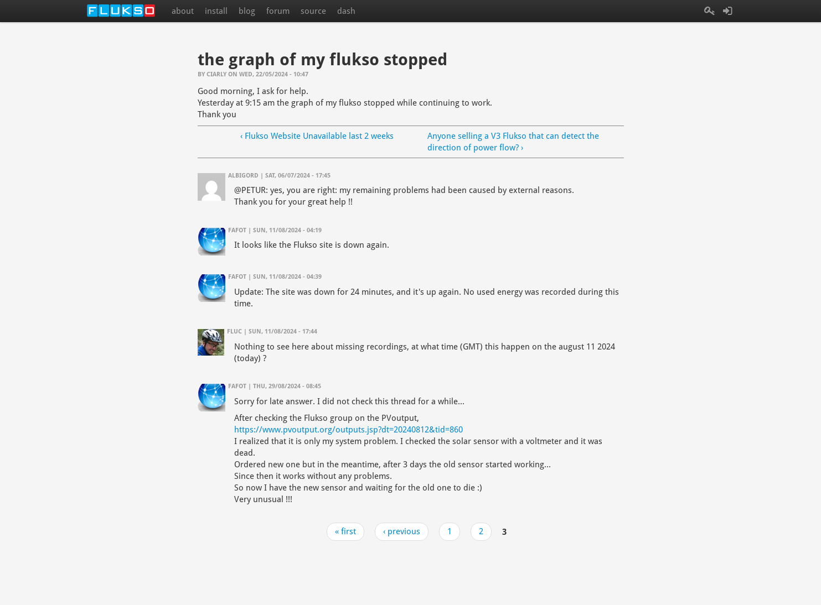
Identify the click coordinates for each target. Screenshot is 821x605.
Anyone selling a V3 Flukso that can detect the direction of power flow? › (513, 142)
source (313, 11)
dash (346, 11)
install (216, 11)
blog (247, 11)
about (183, 11)
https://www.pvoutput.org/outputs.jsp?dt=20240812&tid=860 (348, 430)
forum (278, 11)
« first (345, 531)
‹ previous (401, 531)
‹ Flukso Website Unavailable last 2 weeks (317, 136)
